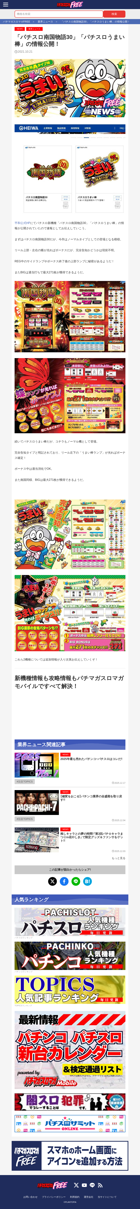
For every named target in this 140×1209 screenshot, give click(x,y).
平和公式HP (22, 223)
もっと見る (118, 858)
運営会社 (88, 1197)
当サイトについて (107, 1197)
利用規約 (74, 1197)
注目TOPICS (25, 781)
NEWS (20, 29)
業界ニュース (34, 29)
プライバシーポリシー (54, 1197)
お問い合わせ (30, 1197)
